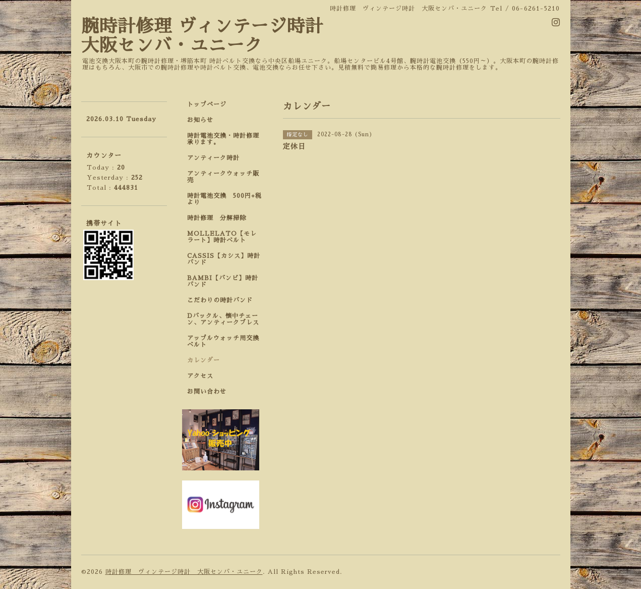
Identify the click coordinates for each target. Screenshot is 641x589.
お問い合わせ (206, 392)
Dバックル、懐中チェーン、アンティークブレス (223, 319)
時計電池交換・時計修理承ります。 (223, 139)
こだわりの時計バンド (223, 300)
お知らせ (200, 120)
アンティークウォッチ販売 (223, 177)
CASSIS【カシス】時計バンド (223, 259)
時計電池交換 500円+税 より (227, 199)
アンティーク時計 (216, 158)
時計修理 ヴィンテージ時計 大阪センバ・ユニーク (184, 572)
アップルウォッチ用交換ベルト (223, 341)
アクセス (200, 376)
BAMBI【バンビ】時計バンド (222, 281)
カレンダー (203, 360)
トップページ (206, 104)
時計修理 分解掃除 (220, 218)
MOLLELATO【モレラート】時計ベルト (222, 237)
